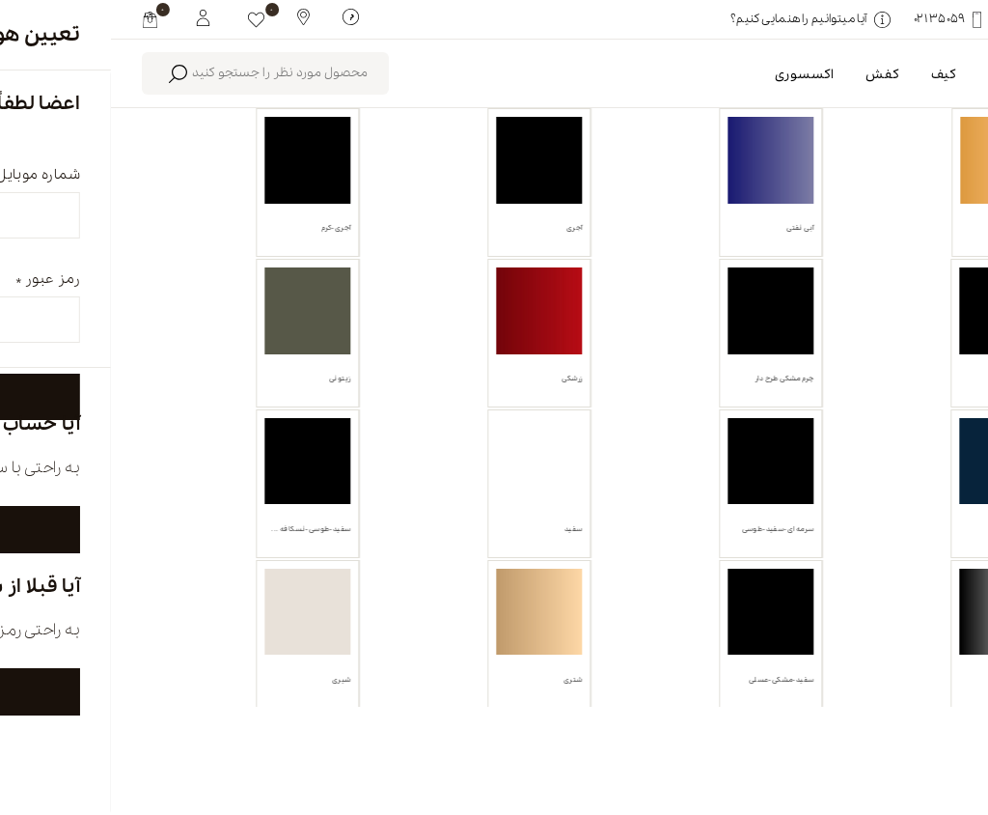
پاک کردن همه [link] (649, 311)
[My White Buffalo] (92, 16)
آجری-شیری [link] (763, 311)
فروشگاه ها (561, 734)
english (860, 734)
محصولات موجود (470, 220)
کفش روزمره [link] (891, 311)
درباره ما (718, 734)
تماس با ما (395, 734)
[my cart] (39, 19)
